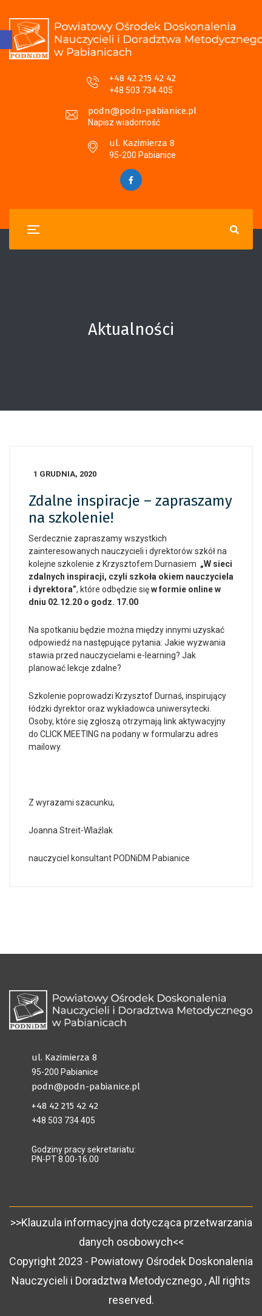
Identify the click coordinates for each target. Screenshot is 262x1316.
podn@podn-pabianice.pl (142, 110)
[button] (6, 39)
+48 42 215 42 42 (142, 78)
